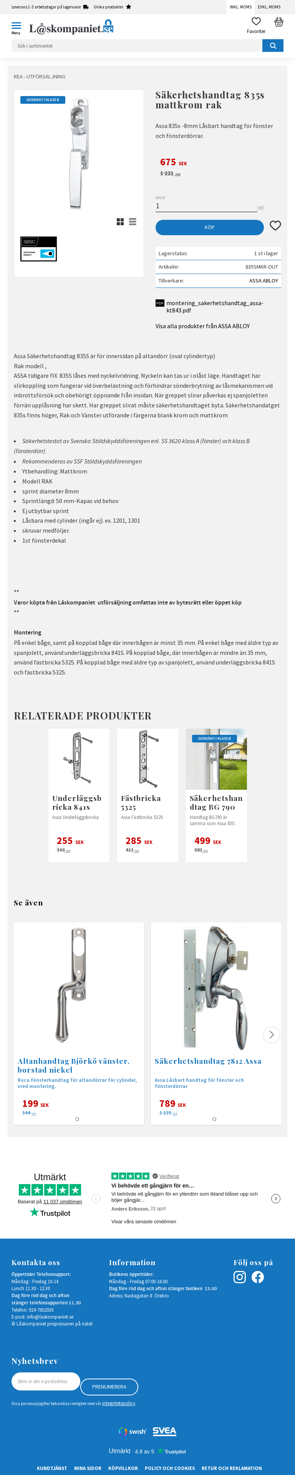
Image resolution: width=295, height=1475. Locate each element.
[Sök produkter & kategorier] (147, 45)
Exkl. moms (269, 7)
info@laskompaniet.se (50, 1317)
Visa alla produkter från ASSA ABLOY (203, 326)
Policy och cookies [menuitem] (170, 1468)
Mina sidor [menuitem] (87, 1468)
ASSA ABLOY (263, 280)
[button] (19, 27)
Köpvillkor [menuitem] (123, 1468)
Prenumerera (109, 1386)
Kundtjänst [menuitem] (52, 1468)
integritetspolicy (118, 1403)
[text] (218, 163)
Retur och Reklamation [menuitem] (232, 1468)
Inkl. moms (241, 7)
